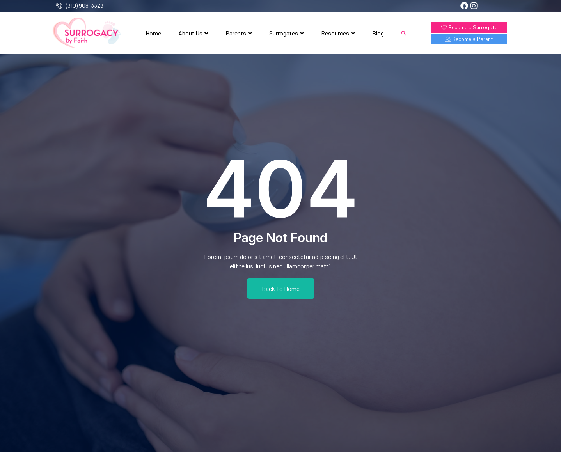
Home (153, 33)
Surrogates (286, 33)
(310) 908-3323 (84, 5)
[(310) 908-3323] (59, 6)
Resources (338, 33)
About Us (193, 33)
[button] (403, 33)
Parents (238, 33)
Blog (378, 33)
